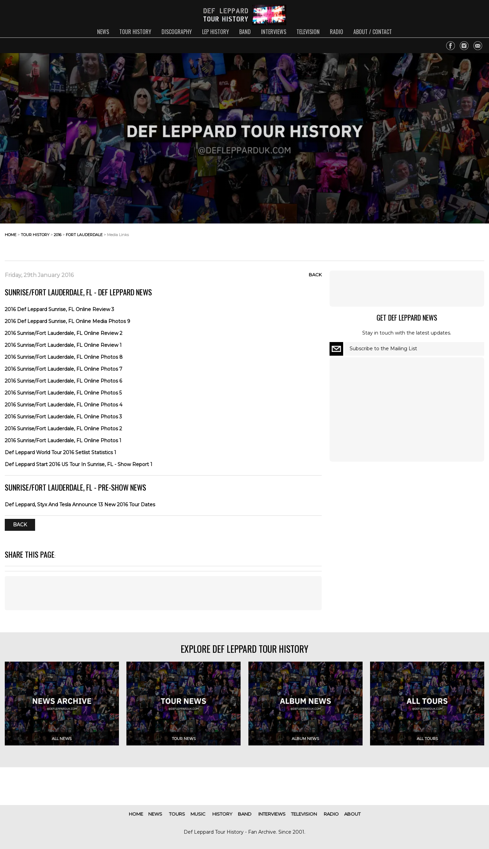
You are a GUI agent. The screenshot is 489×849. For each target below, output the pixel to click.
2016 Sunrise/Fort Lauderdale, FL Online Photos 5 (63, 393)
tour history (135, 32)
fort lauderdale (84, 234)
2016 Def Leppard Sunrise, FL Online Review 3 (59, 309)
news (103, 32)
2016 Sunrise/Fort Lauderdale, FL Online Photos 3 (63, 417)
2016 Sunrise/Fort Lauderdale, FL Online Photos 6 (63, 381)
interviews (273, 32)
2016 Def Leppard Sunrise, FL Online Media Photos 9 (67, 321)
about (352, 814)
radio (336, 32)
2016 (57, 234)
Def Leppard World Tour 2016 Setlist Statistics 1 (60, 452)
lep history (215, 32)
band (245, 32)
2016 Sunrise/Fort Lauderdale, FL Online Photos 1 (63, 440)
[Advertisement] (429, 240)
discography (177, 32)
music (197, 814)
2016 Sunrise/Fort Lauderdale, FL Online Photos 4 (63, 405)
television (308, 32)
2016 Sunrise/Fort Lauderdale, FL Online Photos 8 (64, 357)
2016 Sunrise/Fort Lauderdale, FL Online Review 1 (63, 345)
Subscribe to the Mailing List (383, 348)
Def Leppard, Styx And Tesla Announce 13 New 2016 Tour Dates (80, 504)
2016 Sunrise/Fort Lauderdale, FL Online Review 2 (63, 333)
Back (315, 274)
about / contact (372, 32)
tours (177, 814)
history (222, 814)
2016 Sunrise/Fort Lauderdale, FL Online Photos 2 (63, 429)
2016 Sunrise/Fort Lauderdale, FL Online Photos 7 (63, 369)
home (10, 234)
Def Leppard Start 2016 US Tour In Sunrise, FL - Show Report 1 (78, 464)
